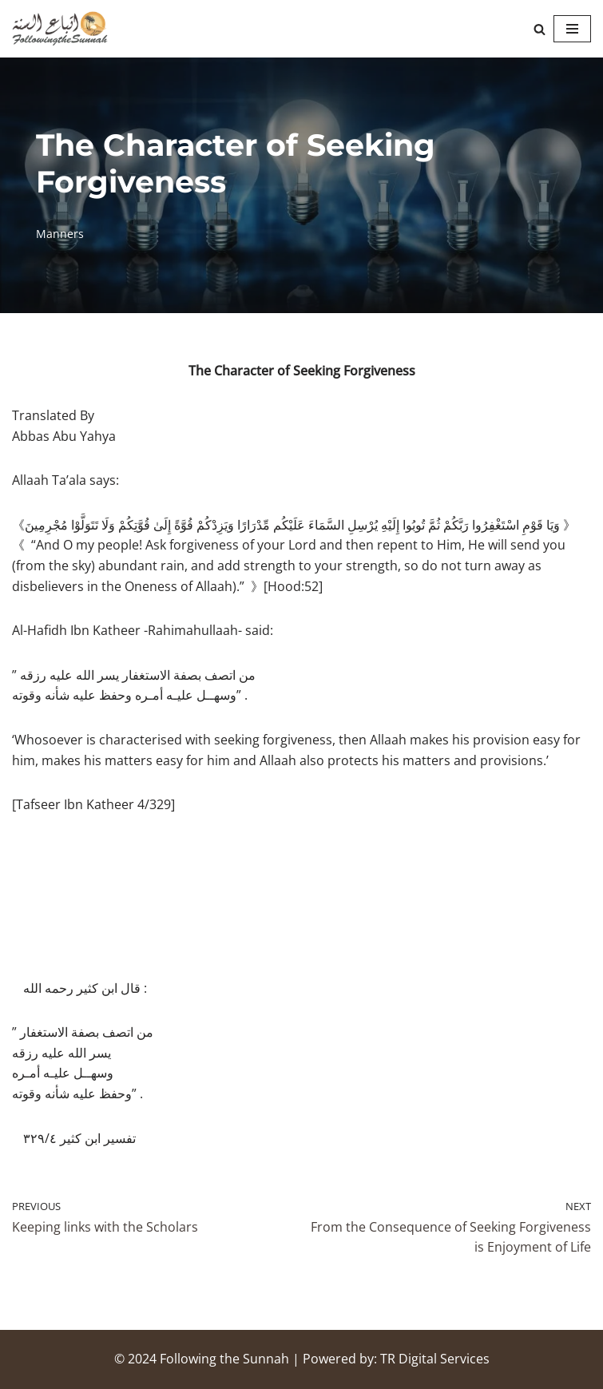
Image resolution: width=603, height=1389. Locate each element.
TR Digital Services (435, 1358)
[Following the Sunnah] (60, 28)
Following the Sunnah (224, 1358)
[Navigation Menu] (572, 28)
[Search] (539, 29)
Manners (60, 233)
